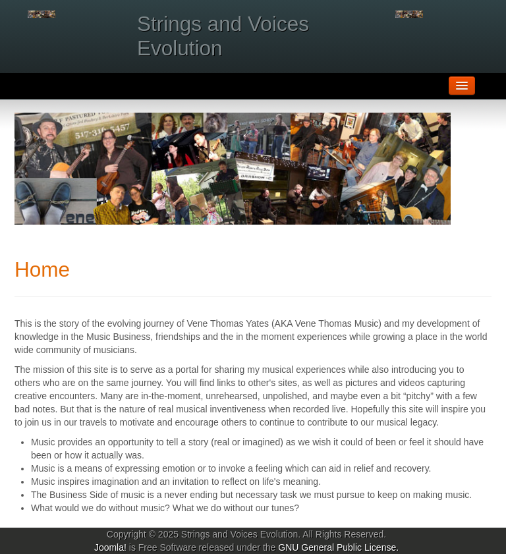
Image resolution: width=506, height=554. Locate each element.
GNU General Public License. (338, 547)
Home (42, 269)
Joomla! (110, 547)
